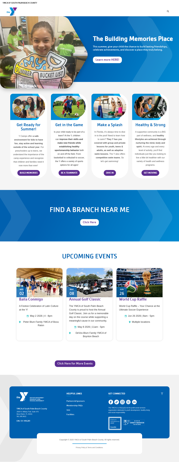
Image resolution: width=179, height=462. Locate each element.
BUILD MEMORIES (29, 172)
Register (145, 10)
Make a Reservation (151, 3)
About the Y (107, 11)
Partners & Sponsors (75, 401)
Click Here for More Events (75, 363)
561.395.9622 (21, 416)
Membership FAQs (74, 405)
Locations (91, 11)
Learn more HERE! (107, 60)
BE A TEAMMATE (69, 172)
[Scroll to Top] (162, 394)
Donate (160, 10)
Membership (59, 11)
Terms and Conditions (95, 447)
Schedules (77, 11)
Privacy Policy (81, 447)
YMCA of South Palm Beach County (20, 3)
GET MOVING (150, 172)
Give (122, 11)
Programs (41, 11)
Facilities (70, 414)
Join (172, 10)
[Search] (111, 2)
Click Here (89, 222)
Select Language (169, 3)
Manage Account (125, 3)
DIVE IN (110, 172)
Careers (137, 3)
